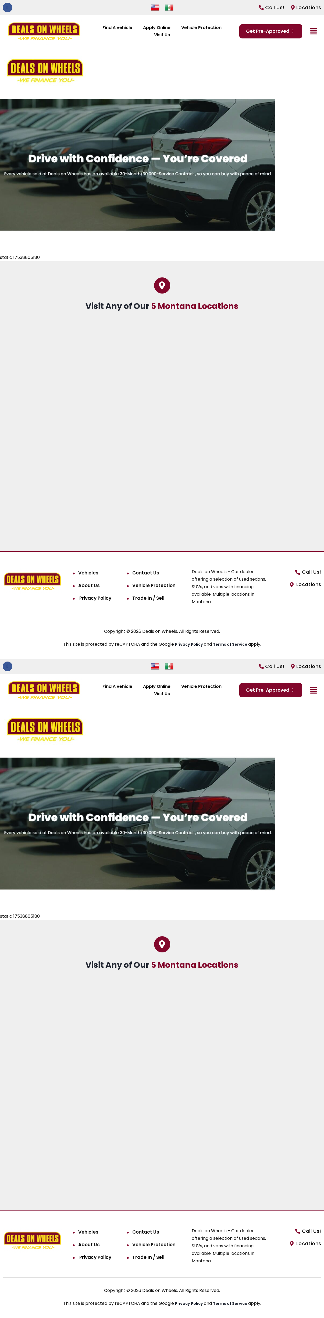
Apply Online (156, 27)
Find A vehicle (117, 27)
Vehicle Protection (201, 27)
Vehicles (88, 573)
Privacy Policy (94, 598)
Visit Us (162, 35)
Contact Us (145, 573)
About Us (89, 585)
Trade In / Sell (148, 598)
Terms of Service (232, 644)
